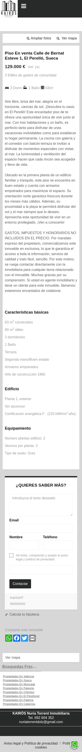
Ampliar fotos (41, 38)
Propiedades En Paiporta (18, 688)
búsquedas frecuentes (21, 666)
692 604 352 (44, 718)
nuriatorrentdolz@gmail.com (41, 722)
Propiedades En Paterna (18, 700)
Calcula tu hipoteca (24, 614)
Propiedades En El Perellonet (21, 696)
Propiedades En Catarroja (19, 704)
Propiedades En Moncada (19, 684)
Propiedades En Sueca (17, 680)
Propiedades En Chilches (18, 692)
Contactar (20, 584)
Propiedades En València (18, 676)
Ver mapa (69, 38)
